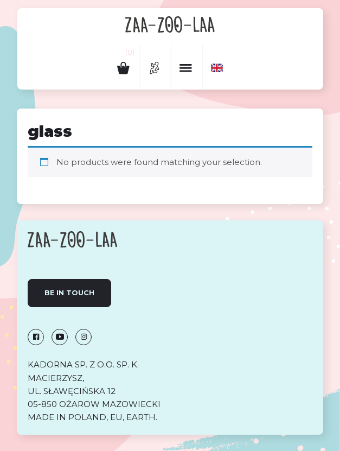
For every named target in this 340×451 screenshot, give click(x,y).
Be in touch (69, 293)
